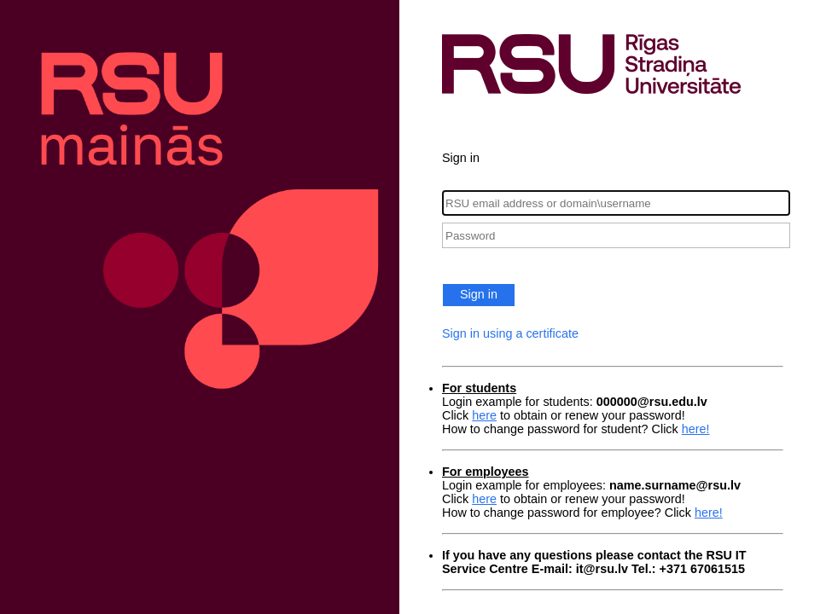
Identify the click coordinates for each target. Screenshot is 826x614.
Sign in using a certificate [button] (510, 333)
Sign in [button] (478, 294)
